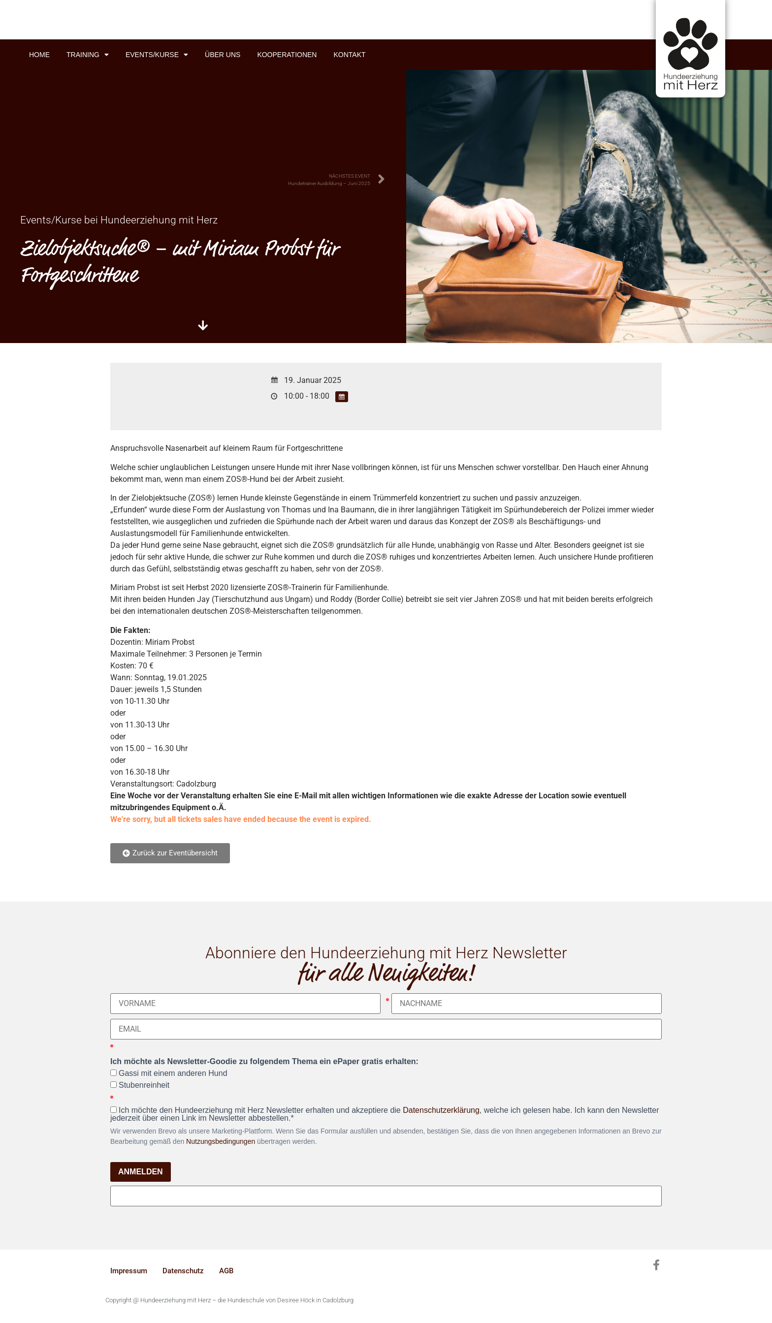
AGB (226, 1270)
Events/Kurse (157, 54)
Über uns (222, 55)
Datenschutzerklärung (441, 1110)
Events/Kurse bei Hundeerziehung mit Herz (119, 220)
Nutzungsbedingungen (220, 1141)
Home (39, 55)
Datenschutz (183, 1270)
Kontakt (349, 55)
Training (87, 54)
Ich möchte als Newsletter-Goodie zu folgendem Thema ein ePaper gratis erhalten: (264, 1062)
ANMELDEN (140, 1171)
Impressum (128, 1270)
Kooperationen (287, 55)
